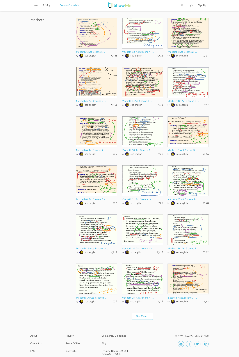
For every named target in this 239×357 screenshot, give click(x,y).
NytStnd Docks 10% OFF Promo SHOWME (115, 352)
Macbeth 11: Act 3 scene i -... (137, 199)
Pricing (46, 5)
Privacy (70, 336)
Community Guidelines (114, 336)
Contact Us (36, 343)
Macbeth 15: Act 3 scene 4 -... (138, 298)
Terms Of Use (73, 343)
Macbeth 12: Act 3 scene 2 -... (183, 101)
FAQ (32, 351)
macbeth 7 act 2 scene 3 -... (182, 298)
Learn (35, 5)
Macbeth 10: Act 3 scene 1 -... (138, 150)
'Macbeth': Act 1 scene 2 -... (182, 52)
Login (190, 5)
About (33, 336)
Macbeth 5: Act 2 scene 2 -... (91, 101)
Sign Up (202, 5)
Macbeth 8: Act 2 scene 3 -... (183, 150)
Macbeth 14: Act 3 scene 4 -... (138, 248)
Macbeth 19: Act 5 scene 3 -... (183, 248)
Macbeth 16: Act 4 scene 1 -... (92, 248)
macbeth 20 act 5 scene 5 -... (183, 199)
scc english (90, 56)
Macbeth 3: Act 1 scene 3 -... (137, 101)
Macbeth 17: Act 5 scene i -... (91, 298)
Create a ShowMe (69, 5)
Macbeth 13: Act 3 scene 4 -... (138, 52)
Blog (104, 343)
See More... (142, 316)
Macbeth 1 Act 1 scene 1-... (90, 52)
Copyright (71, 351)
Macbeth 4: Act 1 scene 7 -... (91, 150)
